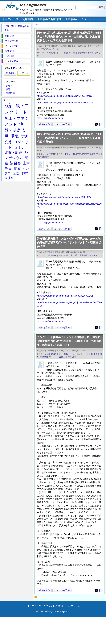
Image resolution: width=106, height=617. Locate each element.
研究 (70, 53)
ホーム (38, 24)
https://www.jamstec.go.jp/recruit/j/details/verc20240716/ (64, 96)
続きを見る (44, 124)
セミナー (21, 147)
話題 (8, 89)
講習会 (15, 163)
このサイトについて (54, 606)
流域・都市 (20, 173)
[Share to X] (96, 124)
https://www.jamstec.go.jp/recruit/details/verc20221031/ (64, 197)
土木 (26, 163)
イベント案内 (11, 46)
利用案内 (27, 19)
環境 (74, 357)
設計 (9, 105)
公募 (66, 53)
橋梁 (17, 168)
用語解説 (10, 93)
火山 (75, 53)
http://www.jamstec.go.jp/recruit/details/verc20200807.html (65, 296)
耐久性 (68, 357)
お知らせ (10, 86)
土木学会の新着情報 (49, 19)
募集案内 (52, 53)
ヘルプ (69, 606)
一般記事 (9, 56)
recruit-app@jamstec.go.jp (50, 118)
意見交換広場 (11, 41)
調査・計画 (13, 152)
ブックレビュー (13, 61)
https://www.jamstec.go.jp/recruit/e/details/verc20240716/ (65, 102)
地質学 (90, 53)
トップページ (10, 19)
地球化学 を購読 (36, 597)
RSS (78, 606)
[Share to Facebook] (100, 124)
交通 (24, 136)
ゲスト (16, 68)
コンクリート (82, 354)
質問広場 (9, 36)
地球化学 (93, 255)
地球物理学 (82, 53)
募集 (8, 168)
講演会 (9, 178)
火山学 (76, 154)
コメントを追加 (62, 124)
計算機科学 (44, 157)
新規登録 (10, 73)
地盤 (66, 354)
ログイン (23, 73)
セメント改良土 (58, 357)
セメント (72, 354)
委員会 (96, 354)
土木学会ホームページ (78, 19)
